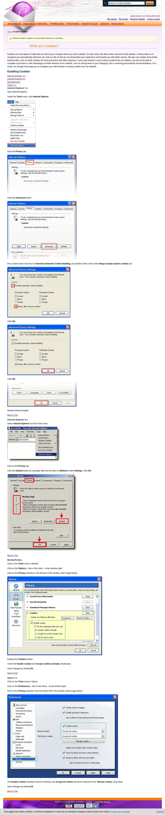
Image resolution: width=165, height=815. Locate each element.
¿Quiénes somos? (102, 802)
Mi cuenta (112, 19)
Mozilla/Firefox (13, 82)
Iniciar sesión (153, 19)
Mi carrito (123, 19)
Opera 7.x (11, 85)
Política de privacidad (120, 811)
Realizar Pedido (137, 19)
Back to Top (12, 415)
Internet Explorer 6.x (16, 79)
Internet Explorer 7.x (16, 76)
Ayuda (89, 802)
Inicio (9, 32)
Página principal (24, 9)
